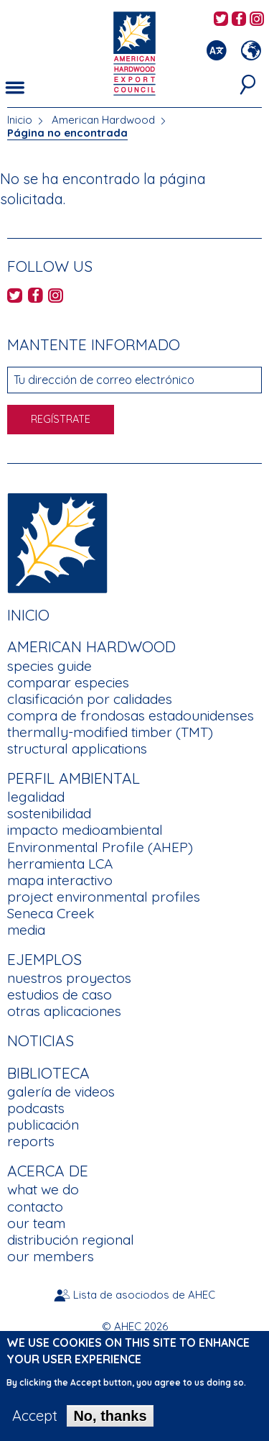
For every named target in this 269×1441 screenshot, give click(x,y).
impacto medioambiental (85, 829)
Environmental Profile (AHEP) (100, 847)
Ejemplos (44, 959)
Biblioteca (48, 1072)
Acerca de (47, 1170)
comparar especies (68, 682)
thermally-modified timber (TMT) (110, 732)
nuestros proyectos (69, 978)
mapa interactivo (60, 880)
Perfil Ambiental (73, 778)
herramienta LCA (60, 863)
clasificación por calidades (89, 699)
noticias (40, 1040)
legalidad (36, 796)
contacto (35, 1206)
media (26, 929)
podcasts (36, 1108)
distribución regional (70, 1239)
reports (31, 1141)
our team (36, 1223)
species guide (49, 665)
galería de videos (61, 1091)
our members (50, 1256)
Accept (34, 1416)
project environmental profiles (103, 896)
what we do (43, 1189)
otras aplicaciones (64, 1011)
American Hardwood (103, 120)
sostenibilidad (49, 813)
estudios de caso (59, 994)
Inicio (19, 120)
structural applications (77, 748)
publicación (43, 1124)
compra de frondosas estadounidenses (130, 715)
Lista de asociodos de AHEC (144, 1295)
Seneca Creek (50, 913)
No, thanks (109, 1416)
